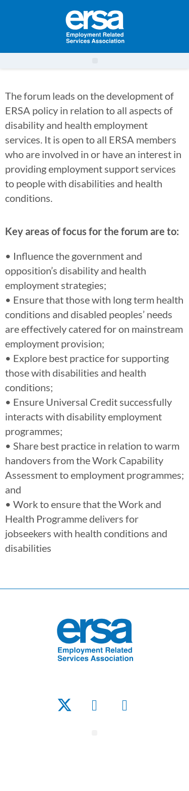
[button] (95, 60)
